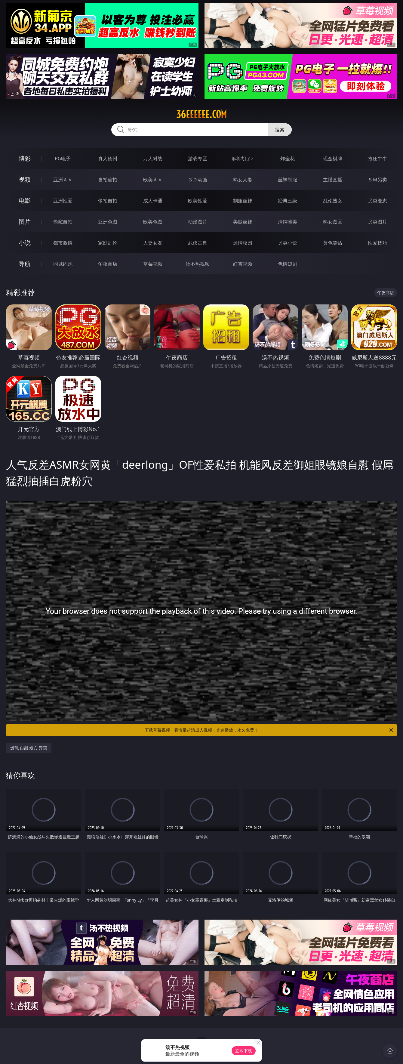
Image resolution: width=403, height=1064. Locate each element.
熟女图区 (332, 221)
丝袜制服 (287, 179)
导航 (25, 264)
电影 (25, 200)
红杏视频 (242, 264)
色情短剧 (287, 264)
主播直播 (332, 179)
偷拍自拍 (107, 200)
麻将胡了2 (243, 158)
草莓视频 (152, 264)
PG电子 (63, 158)
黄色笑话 (332, 242)
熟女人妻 (242, 179)
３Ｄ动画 (197, 179)
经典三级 (287, 200)
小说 (25, 243)
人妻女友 (152, 242)
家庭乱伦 (107, 242)
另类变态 (377, 200)
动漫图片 (197, 221)
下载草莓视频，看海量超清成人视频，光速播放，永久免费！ (269, 730)
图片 (25, 221)
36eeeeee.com (201, 114)
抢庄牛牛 (377, 158)
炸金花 (287, 158)
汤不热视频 (198, 264)
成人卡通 (152, 200)
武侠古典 (197, 242)
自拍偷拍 (107, 179)
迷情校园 (242, 242)
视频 (25, 179)
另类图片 (377, 221)
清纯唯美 (287, 221)
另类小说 (287, 242)
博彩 (25, 158)
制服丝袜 (242, 200)
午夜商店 (107, 264)
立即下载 (243, 1050)
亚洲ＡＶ (62, 179)
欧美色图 (152, 221)
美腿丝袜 (242, 221)
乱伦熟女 (332, 200)
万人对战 (152, 158)
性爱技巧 (377, 242)
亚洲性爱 (62, 200)
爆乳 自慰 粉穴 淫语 (28, 748)
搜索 (280, 129)
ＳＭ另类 (377, 179)
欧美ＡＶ (152, 179)
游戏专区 (197, 158)
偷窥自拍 (62, 221)
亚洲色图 (107, 221)
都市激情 (62, 242)
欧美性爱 (197, 200)
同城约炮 (62, 264)
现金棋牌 (332, 158)
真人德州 (107, 158)
